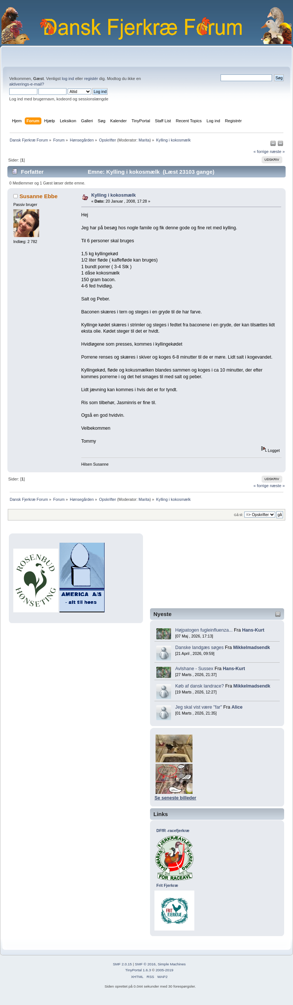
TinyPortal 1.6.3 (138, 970)
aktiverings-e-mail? (26, 84)
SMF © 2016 (145, 964)
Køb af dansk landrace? (199, 686)
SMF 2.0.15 (122, 964)
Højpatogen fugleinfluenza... (203, 630)
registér (91, 78)
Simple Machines (172, 964)
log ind (68, 78)
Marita (144, 140)
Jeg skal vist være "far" (198, 707)
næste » (277, 151)
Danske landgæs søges (199, 647)
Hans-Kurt (253, 630)
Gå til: (238, 515)
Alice (237, 707)
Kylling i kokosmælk (113, 195)
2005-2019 (164, 970)
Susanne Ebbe (39, 196)
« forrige (261, 151)
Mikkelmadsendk (251, 647)
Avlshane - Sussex (194, 668)
